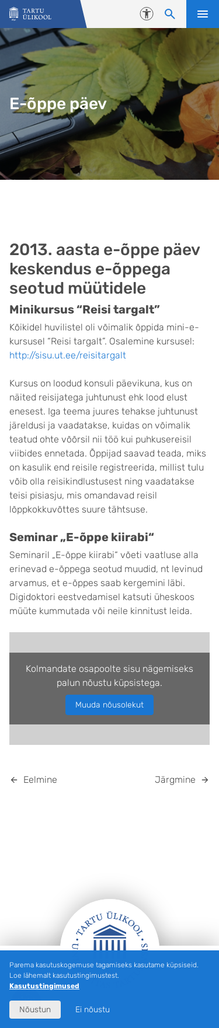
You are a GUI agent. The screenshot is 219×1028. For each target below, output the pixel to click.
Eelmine (40, 779)
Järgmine (175, 779)
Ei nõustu (92, 1010)
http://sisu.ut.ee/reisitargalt (67, 355)
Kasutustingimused (44, 986)
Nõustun (35, 1010)
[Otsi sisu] (170, 14)
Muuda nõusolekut (109, 705)
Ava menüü (202, 14)
